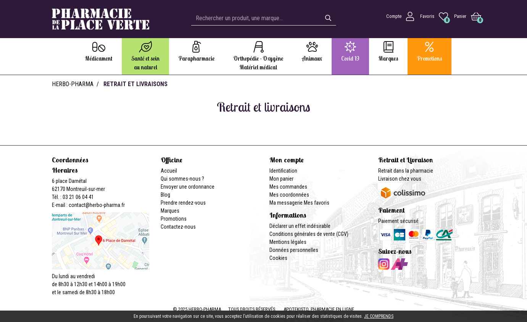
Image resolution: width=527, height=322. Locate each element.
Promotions (174, 219)
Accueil (169, 171)
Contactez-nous (178, 227)
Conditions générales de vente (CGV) (308, 234)
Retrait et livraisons (135, 84)
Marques (170, 211)
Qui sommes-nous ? (182, 179)
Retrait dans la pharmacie (405, 171)
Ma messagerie (286, 203)
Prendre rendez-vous (183, 203)
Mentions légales (287, 242)
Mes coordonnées (289, 195)
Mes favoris (316, 203)
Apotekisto (319, 309)
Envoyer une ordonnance (187, 187)
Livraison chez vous (399, 179)
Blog (165, 195)
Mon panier (281, 179)
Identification (283, 171)
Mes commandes (288, 187)
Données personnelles (293, 250)
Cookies (278, 258)
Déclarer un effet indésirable (299, 226)
